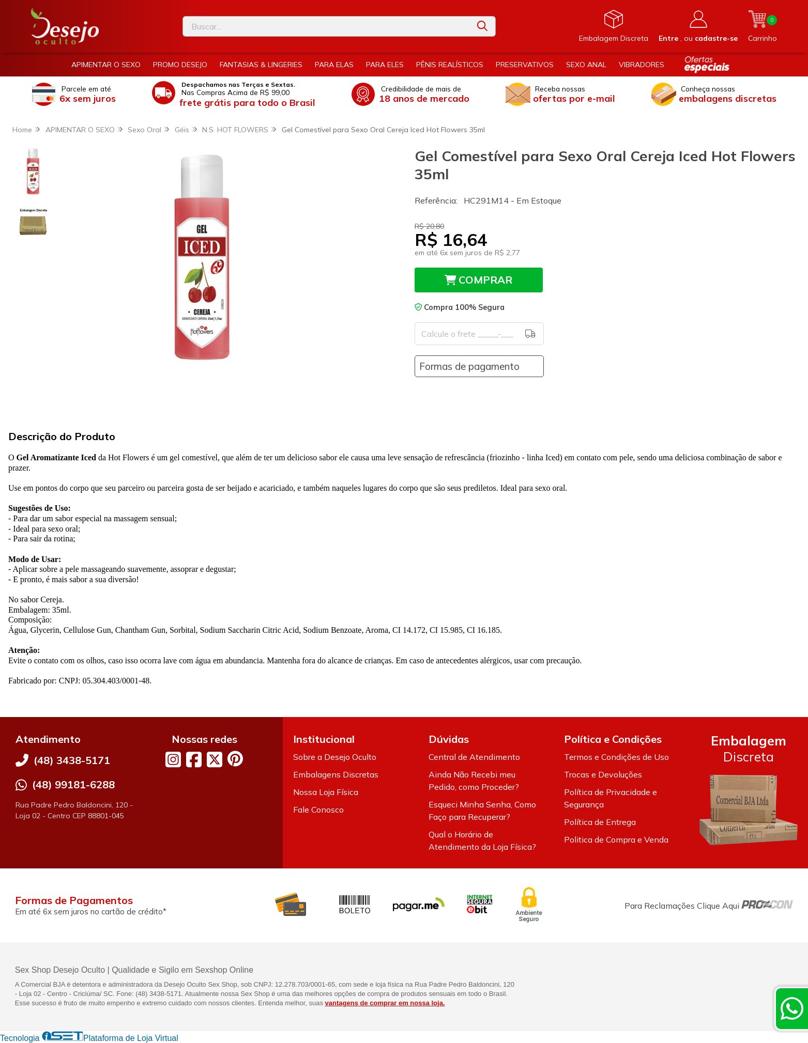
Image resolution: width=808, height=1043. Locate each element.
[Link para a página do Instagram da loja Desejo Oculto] (173, 759)
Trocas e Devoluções (603, 774)
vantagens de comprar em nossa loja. (385, 1003)
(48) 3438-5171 (72, 760)
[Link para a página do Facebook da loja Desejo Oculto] (194, 759)
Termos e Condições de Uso (616, 757)
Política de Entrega (600, 822)
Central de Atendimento (474, 757)
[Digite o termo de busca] (326, 26)
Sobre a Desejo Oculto (334, 757)
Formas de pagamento (469, 366)
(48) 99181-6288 (73, 784)
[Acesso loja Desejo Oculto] (698, 26)
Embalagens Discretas (335, 774)
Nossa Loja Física (325, 792)
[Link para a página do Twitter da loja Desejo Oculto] (214, 759)
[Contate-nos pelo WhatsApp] (792, 1008)
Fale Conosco (318, 809)
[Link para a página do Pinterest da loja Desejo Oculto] (235, 759)
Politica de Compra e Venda (616, 839)
